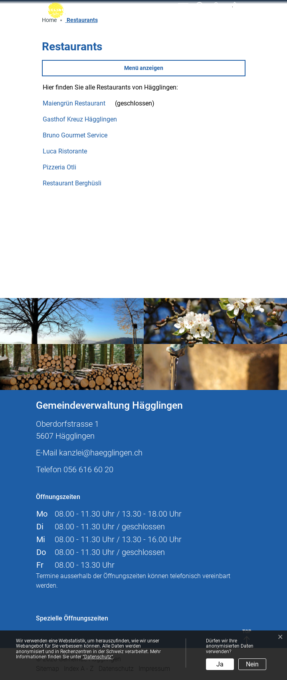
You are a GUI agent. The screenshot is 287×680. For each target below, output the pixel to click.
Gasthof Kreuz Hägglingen (84, 119)
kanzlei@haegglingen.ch (101, 452)
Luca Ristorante (69, 151)
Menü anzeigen (143, 68)
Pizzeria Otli (63, 167)
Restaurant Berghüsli (76, 183)
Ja (220, 664)
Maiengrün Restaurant (78, 103)
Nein (252, 664)
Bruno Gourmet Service (79, 135)
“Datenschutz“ (98, 657)
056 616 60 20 (88, 469)
